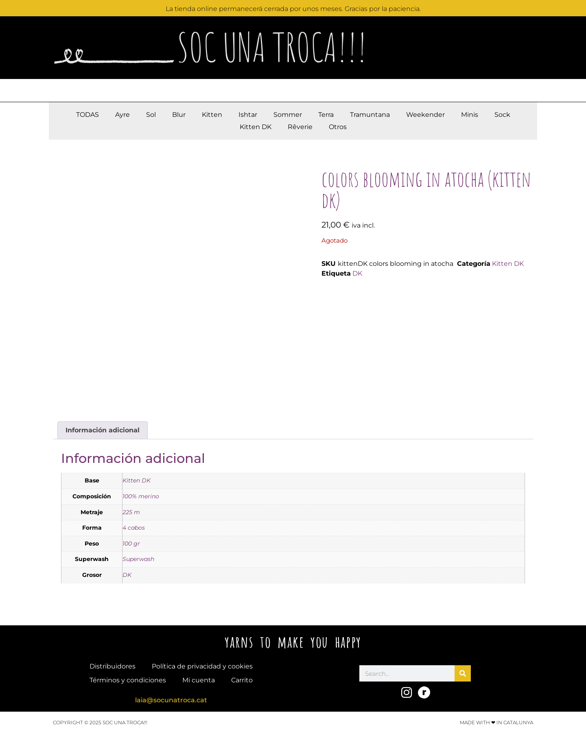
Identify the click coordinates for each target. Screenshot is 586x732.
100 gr (131, 543)
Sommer (287, 114)
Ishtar (247, 114)
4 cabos (133, 527)
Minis (469, 114)
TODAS (87, 114)
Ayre (122, 114)
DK (357, 273)
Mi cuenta (198, 680)
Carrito (242, 680)
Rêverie (300, 127)
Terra (326, 114)
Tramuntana (370, 114)
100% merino (140, 496)
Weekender (425, 114)
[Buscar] (463, 673)
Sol (151, 114)
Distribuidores (113, 666)
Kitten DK (255, 127)
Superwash (138, 559)
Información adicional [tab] (103, 430)
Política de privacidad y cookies (202, 666)
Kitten (212, 114)
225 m (131, 512)
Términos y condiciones (128, 680)
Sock (502, 114)
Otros (338, 127)
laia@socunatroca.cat (171, 700)
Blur (179, 114)
